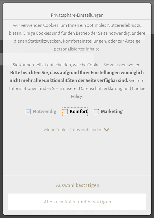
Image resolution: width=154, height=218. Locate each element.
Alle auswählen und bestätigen (77, 201)
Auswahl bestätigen (77, 185)
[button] (77, 129)
